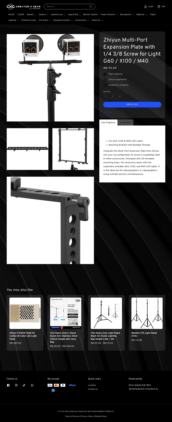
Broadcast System (61, 20)
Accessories (81, 20)
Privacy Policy (87, 416)
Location (92, 385)
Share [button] (107, 112)
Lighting (12, 20)
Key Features (108, 122)
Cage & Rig (73, 14)
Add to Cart (132, 104)
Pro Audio (43, 20)
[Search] (91, 6)
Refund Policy (101, 416)
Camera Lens (57, 14)
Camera (42, 14)
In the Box (125, 122)
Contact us (93, 389)
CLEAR (21, 14)
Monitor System (90, 14)
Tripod (153, 14)
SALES (11, 14)
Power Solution (108, 14)
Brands (30, 14)
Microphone (125, 14)
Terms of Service (72, 416)
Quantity (106, 92)
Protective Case (28, 20)
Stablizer (140, 14)
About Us (96, 20)
